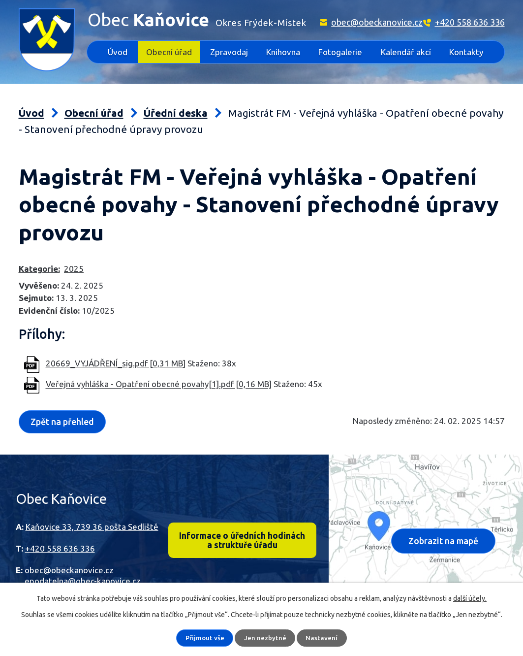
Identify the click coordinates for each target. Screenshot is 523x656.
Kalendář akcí (406, 52)
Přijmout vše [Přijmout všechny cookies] (205, 638)
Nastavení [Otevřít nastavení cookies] (322, 638)
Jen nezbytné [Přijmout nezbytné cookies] (266, 638)
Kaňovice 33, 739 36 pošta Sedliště (92, 526)
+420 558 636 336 (470, 22)
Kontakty (466, 52)
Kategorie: (39, 268)
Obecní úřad (169, 52)
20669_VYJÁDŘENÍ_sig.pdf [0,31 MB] (115, 363)
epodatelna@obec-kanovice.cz (83, 581)
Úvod (117, 52)
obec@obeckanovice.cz (377, 22)
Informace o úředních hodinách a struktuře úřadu (242, 540)
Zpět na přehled (63, 421)
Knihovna (283, 52)
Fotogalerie (340, 52)
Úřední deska (176, 113)
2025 (74, 268)
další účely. (470, 598)
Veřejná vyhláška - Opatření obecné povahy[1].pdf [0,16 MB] (159, 384)
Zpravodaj (229, 52)
